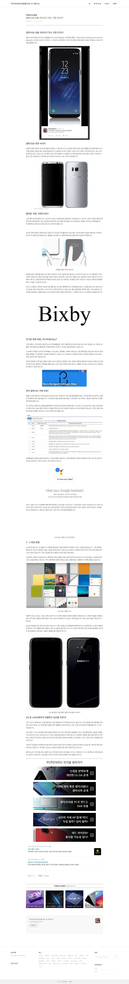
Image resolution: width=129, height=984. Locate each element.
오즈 (71, 963)
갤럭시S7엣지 (43, 963)
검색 (116, 957)
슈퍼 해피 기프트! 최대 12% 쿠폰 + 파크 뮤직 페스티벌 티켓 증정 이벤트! (50, 851)
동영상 (77, 963)
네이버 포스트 (97, 3)
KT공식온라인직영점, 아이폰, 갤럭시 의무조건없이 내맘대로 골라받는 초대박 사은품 (53, 864)
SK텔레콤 (41, 958)
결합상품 (70, 955)
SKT (81, 961)
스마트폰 (65, 963)
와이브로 (84, 963)
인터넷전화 (55, 955)
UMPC (59, 961)
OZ (76, 955)
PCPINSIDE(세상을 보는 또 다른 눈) (25, 3)
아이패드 (66, 961)
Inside (85, 958)
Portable (63, 955)
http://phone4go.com (34, 859)
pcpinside (74, 961)
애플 (58, 958)
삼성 (48, 961)
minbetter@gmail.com (36, 922)
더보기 (40, 966)
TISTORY (65, 981)
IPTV (70, 958)
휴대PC (82, 955)
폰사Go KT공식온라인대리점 (38, 862)
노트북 (41, 955)
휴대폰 (47, 955)
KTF (53, 958)
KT (87, 955)
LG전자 (64, 958)
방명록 (114, 3)
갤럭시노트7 (57, 963)
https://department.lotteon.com (38, 846)
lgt (50, 963)
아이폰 (53, 961)
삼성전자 (41, 961)
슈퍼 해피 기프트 (33, 849)
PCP (48, 958)
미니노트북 (77, 958)
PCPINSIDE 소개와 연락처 (18, 955)
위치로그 (107, 3)
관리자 (70, 981)
